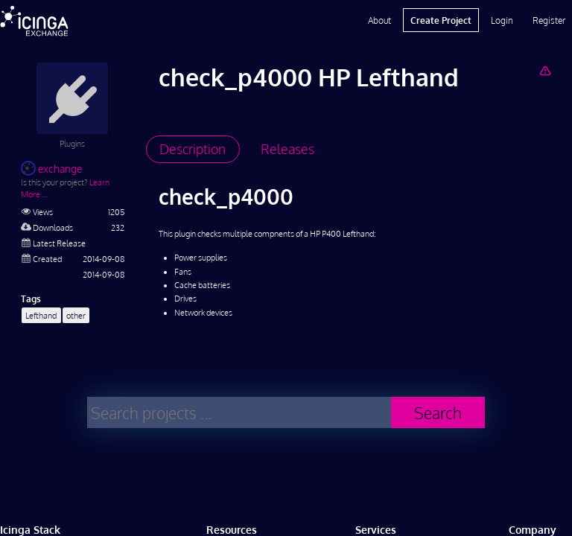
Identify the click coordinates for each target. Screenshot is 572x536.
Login (502, 20)
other (76, 315)
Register (549, 20)
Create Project (440, 20)
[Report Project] (544, 70)
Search (438, 413)
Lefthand (41, 315)
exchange (51, 168)
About (379, 20)
